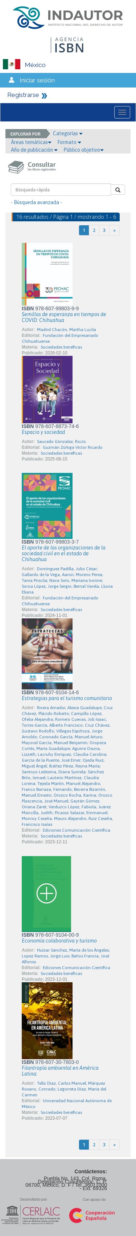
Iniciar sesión (37, 80)
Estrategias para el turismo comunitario (67, 698)
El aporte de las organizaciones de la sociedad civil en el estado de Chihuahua (64, 553)
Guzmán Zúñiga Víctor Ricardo (73, 447)
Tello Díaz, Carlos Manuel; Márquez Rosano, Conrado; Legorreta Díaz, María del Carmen (64, 1089)
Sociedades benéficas (61, 347)
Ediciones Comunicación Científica (76, 830)
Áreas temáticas (31, 142)
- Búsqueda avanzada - (36, 202)
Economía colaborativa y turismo (59, 941)
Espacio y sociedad (43, 432)
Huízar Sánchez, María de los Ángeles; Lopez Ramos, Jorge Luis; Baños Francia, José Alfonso (66, 956)
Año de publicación (34, 150)
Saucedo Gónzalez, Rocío (61, 441)
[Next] (114, 230)
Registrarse (23, 94)
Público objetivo (83, 150)
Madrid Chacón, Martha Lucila (66, 329)
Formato (69, 142)
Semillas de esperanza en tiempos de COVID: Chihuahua (64, 317)
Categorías (68, 133)
